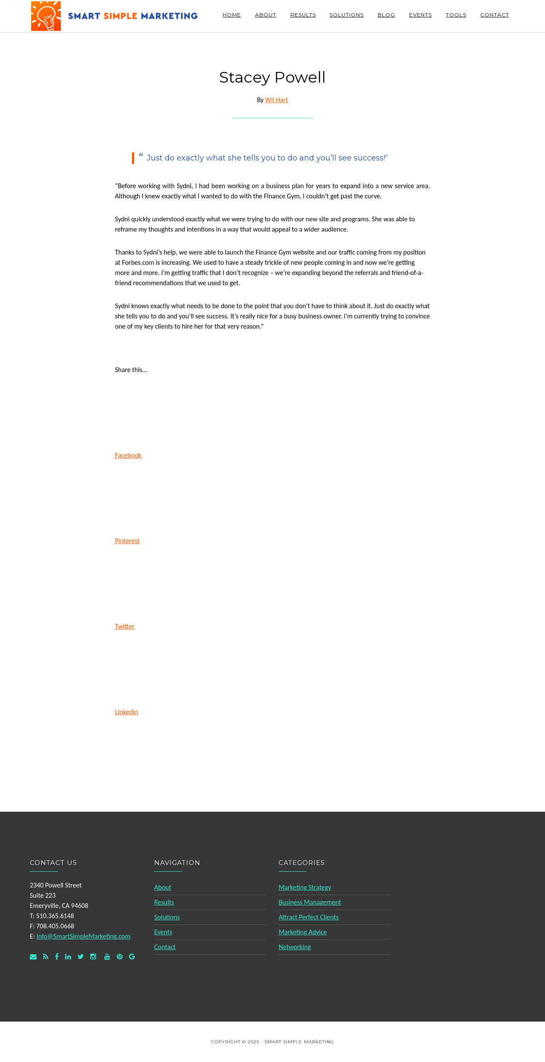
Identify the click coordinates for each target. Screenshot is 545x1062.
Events (163, 932)
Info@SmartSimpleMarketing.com (84, 936)
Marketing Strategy (304, 887)
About (162, 887)
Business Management (309, 902)
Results (164, 902)
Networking (294, 947)
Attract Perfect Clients (308, 917)
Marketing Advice (302, 932)
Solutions (167, 917)
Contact (164, 947)
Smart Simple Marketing (115, 16)
